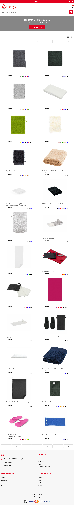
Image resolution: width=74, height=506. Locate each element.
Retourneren (4, 483)
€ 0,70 (9, 76)
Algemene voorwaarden (44, 467)
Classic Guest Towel (48, 402)
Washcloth (9, 72)
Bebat (39, 483)
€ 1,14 (45, 208)
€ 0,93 (45, 274)
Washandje (9, 237)
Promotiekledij (33, 22)
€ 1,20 (45, 241)
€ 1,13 (9, 142)
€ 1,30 (45, 307)
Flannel (8, 138)
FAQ (2, 486)
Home (25, 22)
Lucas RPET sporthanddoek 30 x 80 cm (17, 303)
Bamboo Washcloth (48, 138)
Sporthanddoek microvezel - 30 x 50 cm (54, 303)
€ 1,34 (45, 373)
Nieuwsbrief (4, 481)
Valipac (40, 481)
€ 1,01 (45, 142)
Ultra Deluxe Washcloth (13, 105)
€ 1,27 (9, 373)
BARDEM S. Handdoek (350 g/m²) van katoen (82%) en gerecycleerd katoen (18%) (17, 205)
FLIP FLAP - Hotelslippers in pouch (52, 336)
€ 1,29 (45, 340)
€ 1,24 (9, 439)
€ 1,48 (9, 406)
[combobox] (35, 12)
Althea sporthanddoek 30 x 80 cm (52, 105)
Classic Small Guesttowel (49, 72)
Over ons (40, 459)
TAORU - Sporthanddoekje (14, 270)
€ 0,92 (9, 109)
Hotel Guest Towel (11, 369)
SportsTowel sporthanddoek (50, 435)
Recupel (40, 486)
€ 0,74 (9, 241)
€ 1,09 (45, 109)
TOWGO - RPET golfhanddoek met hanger (18, 402)
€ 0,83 (45, 76)
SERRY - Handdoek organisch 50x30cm (54, 204)
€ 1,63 (9, 307)
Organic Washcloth (11, 171)
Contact (3, 478)
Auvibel (40, 478)
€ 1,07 (45, 175)
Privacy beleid (41, 464)
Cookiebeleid (41, 462)
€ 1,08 (9, 208)
